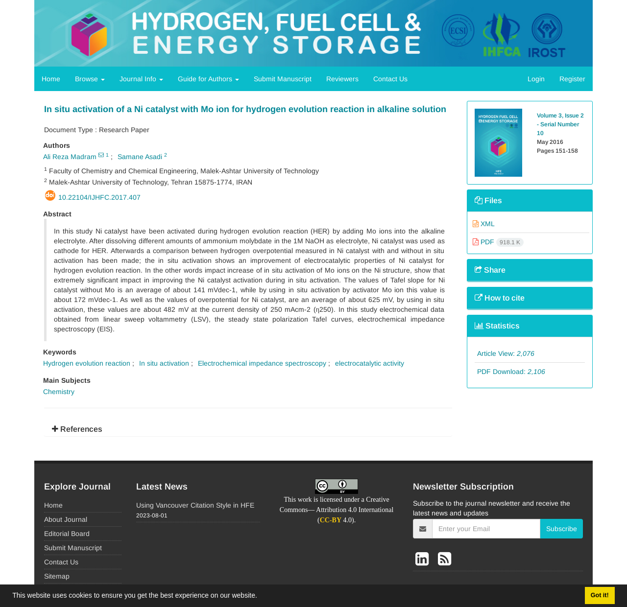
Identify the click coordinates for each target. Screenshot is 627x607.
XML (484, 224)
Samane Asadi (140, 157)
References (77, 429)
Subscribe (561, 529)
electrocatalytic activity (369, 363)
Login (536, 79)
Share (490, 270)
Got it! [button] (600, 595)
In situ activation (164, 363)
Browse (90, 79)
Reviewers (342, 79)
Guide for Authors (208, 79)
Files (488, 200)
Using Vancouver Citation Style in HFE (195, 505)
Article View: (505, 353)
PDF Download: (511, 371)
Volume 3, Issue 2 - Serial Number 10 (560, 124)
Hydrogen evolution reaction (86, 363)
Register (572, 79)
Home (51, 79)
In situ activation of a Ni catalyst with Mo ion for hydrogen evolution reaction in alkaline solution (245, 109)
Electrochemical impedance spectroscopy (262, 363)
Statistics (497, 326)
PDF (498, 242)
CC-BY (330, 520)
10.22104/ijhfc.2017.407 (99, 197)
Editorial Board (67, 533)
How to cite (500, 298)
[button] (260, 596)
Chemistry (58, 392)
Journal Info (141, 79)
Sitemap (57, 576)
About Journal (65, 519)
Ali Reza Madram (69, 157)
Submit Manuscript (283, 79)
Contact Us (390, 79)
